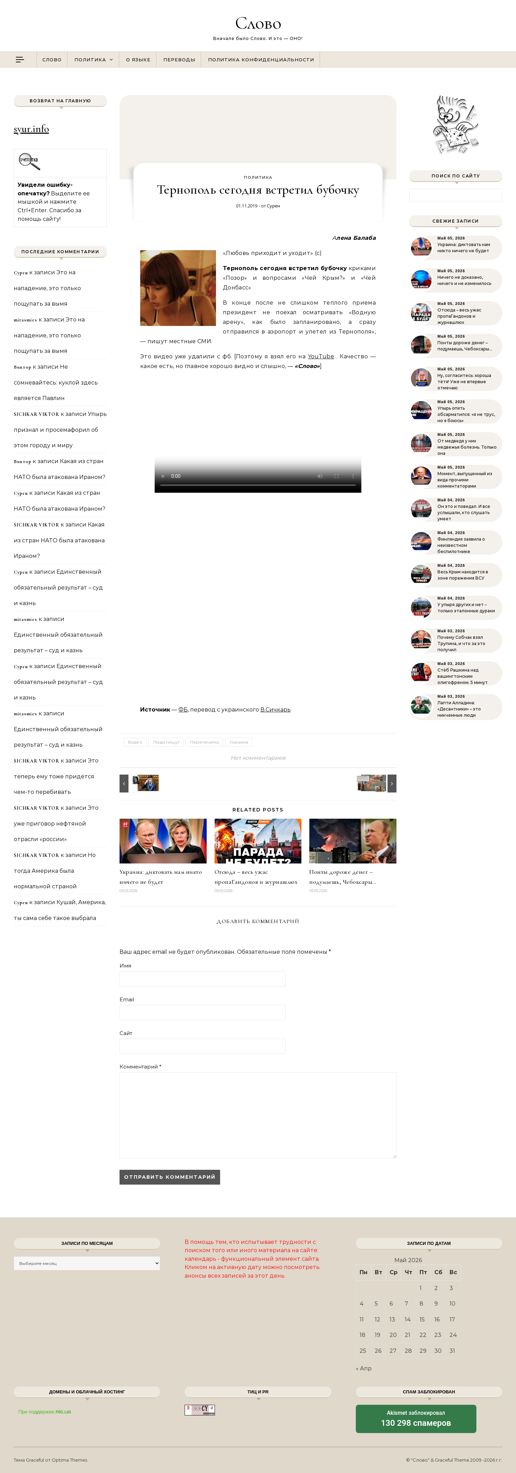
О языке (138, 59)
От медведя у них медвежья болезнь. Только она (467, 447)
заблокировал (416, 1419)
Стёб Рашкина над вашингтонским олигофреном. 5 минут (462, 676)
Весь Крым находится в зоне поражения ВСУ (462, 575)
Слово (258, 22)
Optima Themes (69, 1460)
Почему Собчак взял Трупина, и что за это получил (461, 643)
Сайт (126, 1033)
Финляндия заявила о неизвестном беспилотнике (461, 545)
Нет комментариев (258, 758)
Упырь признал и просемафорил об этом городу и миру (60, 430)
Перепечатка (204, 742)
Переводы (179, 59)
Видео (135, 742)
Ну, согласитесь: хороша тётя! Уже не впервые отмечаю (464, 381)
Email (127, 999)
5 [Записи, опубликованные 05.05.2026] (376, 1303)
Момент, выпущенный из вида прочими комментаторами (464, 480)
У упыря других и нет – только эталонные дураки (466, 607)
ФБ (183, 709)
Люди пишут (166, 742)
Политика (90, 59)
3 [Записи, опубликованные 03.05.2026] (451, 1288)
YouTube (321, 356)
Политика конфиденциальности (261, 59)
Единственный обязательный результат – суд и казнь (58, 587)
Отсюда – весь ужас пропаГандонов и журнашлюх (459, 316)
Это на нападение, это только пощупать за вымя (47, 288)
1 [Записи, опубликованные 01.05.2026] (421, 1288)
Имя (125, 965)
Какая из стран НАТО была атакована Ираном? (59, 540)
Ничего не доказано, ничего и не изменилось (464, 280)
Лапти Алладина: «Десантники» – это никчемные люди (459, 709)
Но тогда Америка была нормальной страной (55, 871)
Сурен (273, 206)
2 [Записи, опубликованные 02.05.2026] (436, 1288)
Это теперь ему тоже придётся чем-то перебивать (56, 776)
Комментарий (141, 1066)
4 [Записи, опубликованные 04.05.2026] (362, 1303)
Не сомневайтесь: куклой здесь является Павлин (56, 382)
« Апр (364, 1368)
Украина (238, 742)
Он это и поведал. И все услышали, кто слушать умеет (463, 512)
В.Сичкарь (275, 709)
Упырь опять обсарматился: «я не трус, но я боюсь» (466, 414)
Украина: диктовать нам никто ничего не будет (463, 247)
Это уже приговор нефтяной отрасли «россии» (56, 823)
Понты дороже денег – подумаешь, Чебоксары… (464, 345)
